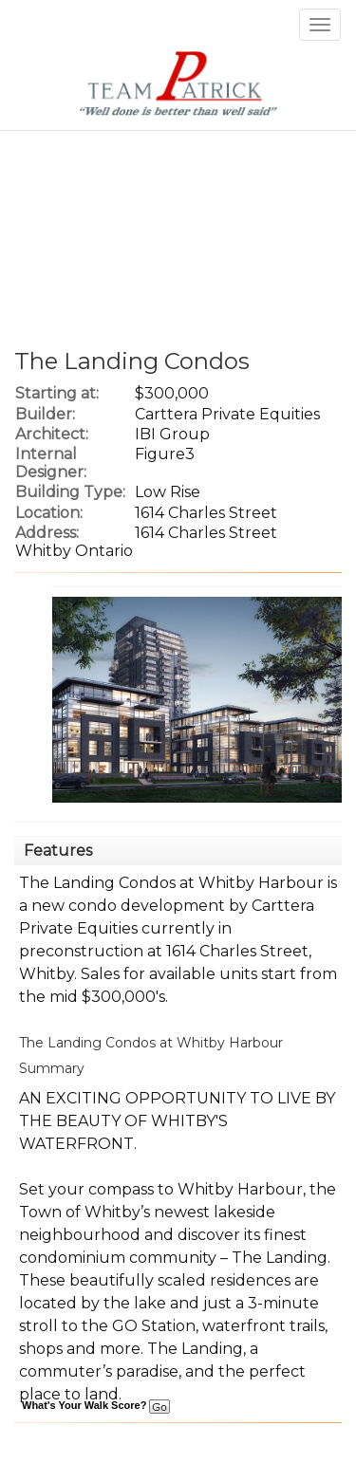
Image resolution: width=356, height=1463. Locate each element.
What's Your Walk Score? (96, 1405)
